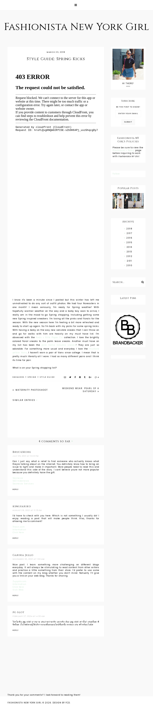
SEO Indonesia (21, 480)
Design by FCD (61, 702)
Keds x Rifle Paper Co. (49, 337)
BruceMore (22, 452)
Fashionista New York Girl (76, 27)
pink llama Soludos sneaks (59, 345)
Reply (16, 489)
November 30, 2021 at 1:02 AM (29, 559)
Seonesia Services (23, 483)
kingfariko (22, 506)
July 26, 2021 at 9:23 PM (26, 456)
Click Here (18, 532)
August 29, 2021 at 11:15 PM (27, 510)
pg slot (18, 612)
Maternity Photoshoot (31, 389)
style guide (47, 377)
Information (19, 529)
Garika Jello (23, 555)
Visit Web (18, 589)
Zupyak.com (19, 581)
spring (32, 377)
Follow (116, 173)
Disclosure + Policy (124, 150)
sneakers (18, 377)
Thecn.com (19, 526)
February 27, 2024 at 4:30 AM (29, 616)
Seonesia (18, 478)
